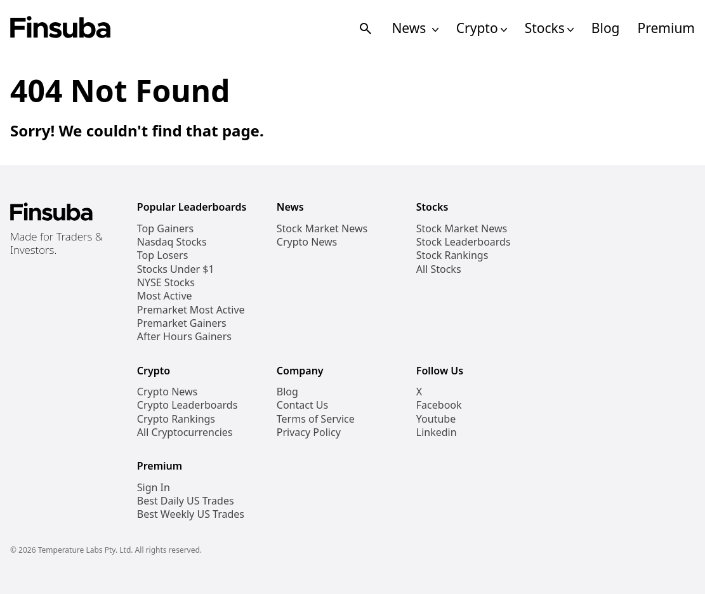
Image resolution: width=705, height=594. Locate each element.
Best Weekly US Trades (190, 514)
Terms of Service (316, 419)
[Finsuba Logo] (60, 28)
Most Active (164, 296)
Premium (666, 28)
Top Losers (162, 255)
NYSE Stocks (166, 282)
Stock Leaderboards (463, 242)
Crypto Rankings (176, 419)
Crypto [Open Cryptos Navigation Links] (481, 28)
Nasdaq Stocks (172, 242)
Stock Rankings (452, 255)
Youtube (436, 419)
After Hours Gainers (184, 336)
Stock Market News (322, 228)
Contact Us (302, 405)
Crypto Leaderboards (187, 405)
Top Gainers (165, 228)
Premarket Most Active (191, 310)
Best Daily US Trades (185, 501)
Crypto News (307, 242)
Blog (605, 28)
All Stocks (438, 269)
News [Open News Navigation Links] (415, 28)
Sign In (153, 487)
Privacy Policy (309, 432)
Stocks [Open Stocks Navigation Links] (549, 28)
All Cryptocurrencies (185, 432)
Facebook (439, 405)
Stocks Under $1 (175, 269)
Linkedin (436, 432)
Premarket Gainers (182, 323)
